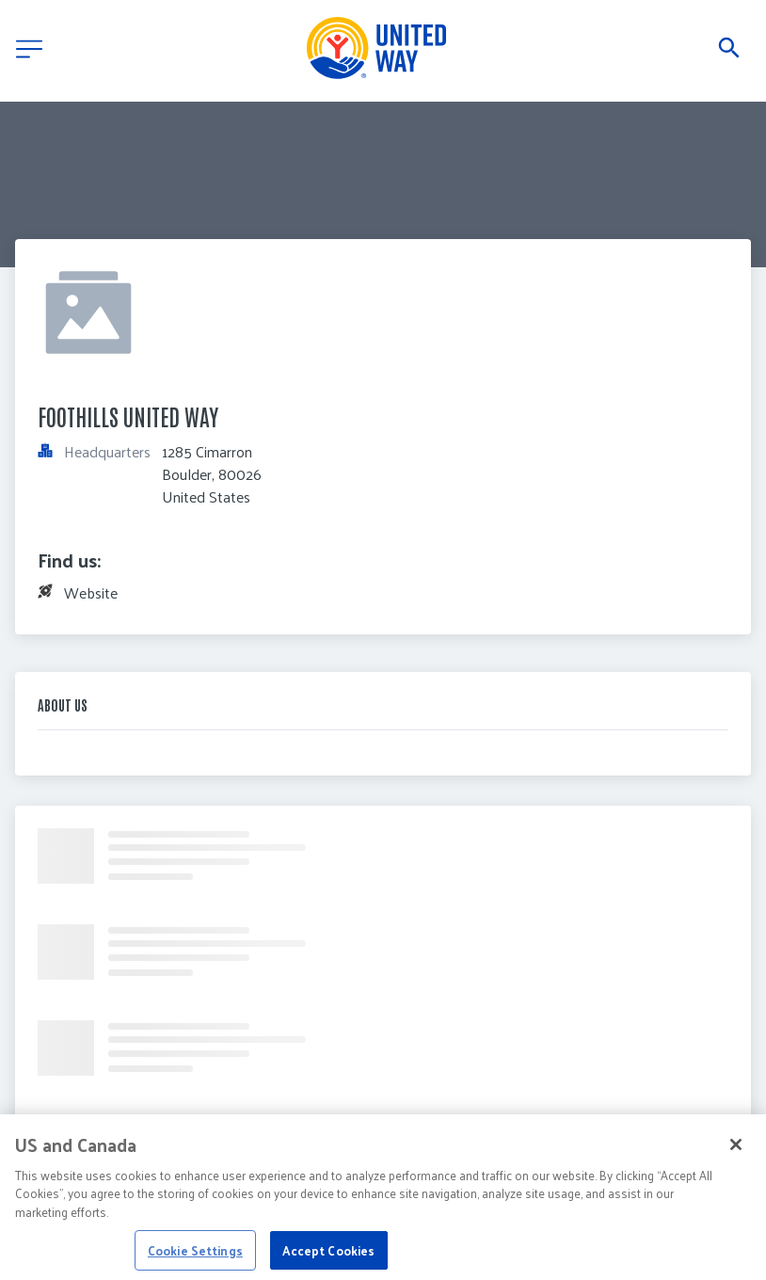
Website (91, 592)
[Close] (736, 1150)
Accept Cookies (328, 1256)
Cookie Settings (195, 1256)
